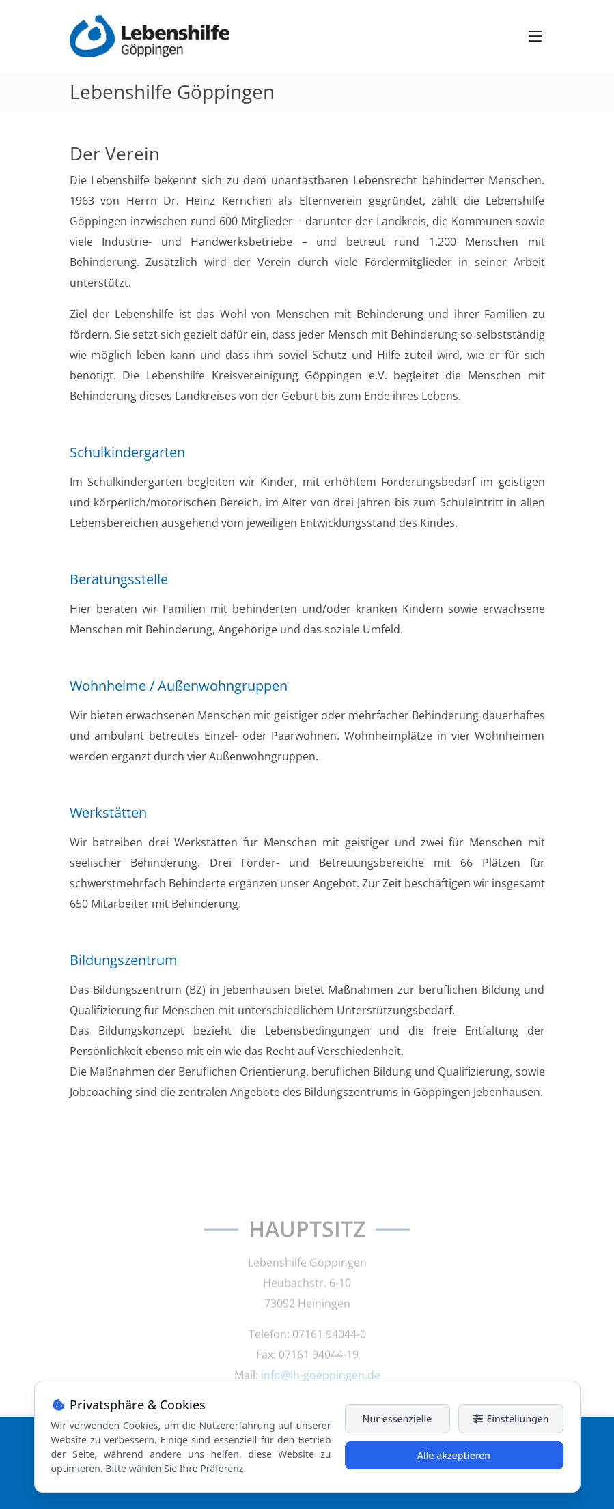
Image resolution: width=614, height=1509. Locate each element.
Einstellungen (510, 1418)
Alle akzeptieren (453, 1455)
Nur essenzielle (397, 1418)
